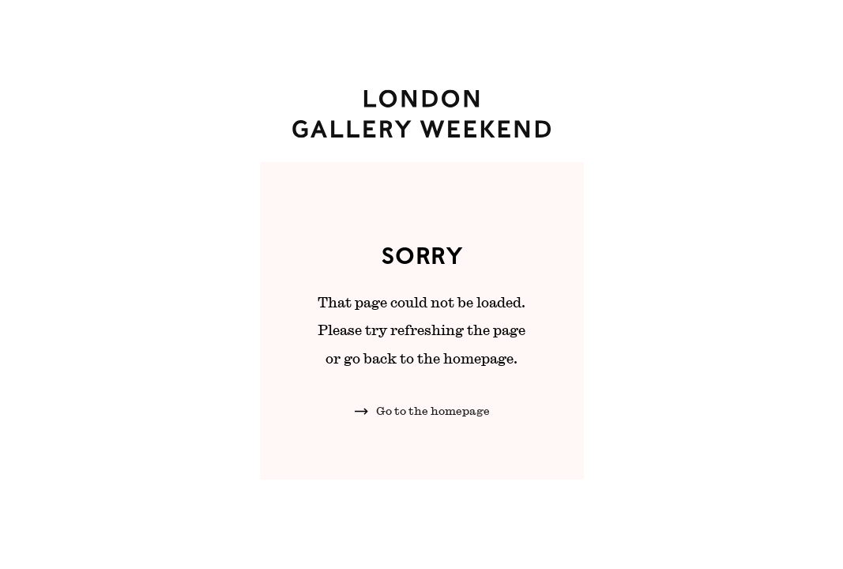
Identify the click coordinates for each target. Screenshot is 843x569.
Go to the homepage (433, 410)
